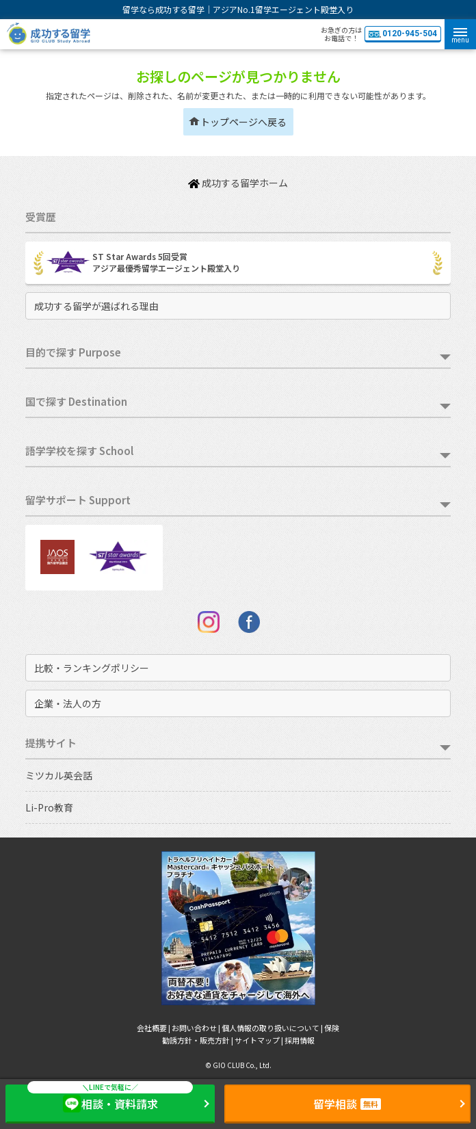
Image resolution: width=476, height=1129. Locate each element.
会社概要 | (154, 1027)
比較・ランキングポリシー (91, 668)
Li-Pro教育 (49, 807)
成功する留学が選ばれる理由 (96, 306)
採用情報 (300, 1040)
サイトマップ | (260, 1040)
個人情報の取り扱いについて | (273, 1027)
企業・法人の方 (67, 703)
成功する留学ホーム (238, 183)
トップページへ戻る (243, 122)
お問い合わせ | (197, 1027)
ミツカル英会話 (58, 775)
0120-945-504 (403, 33)
